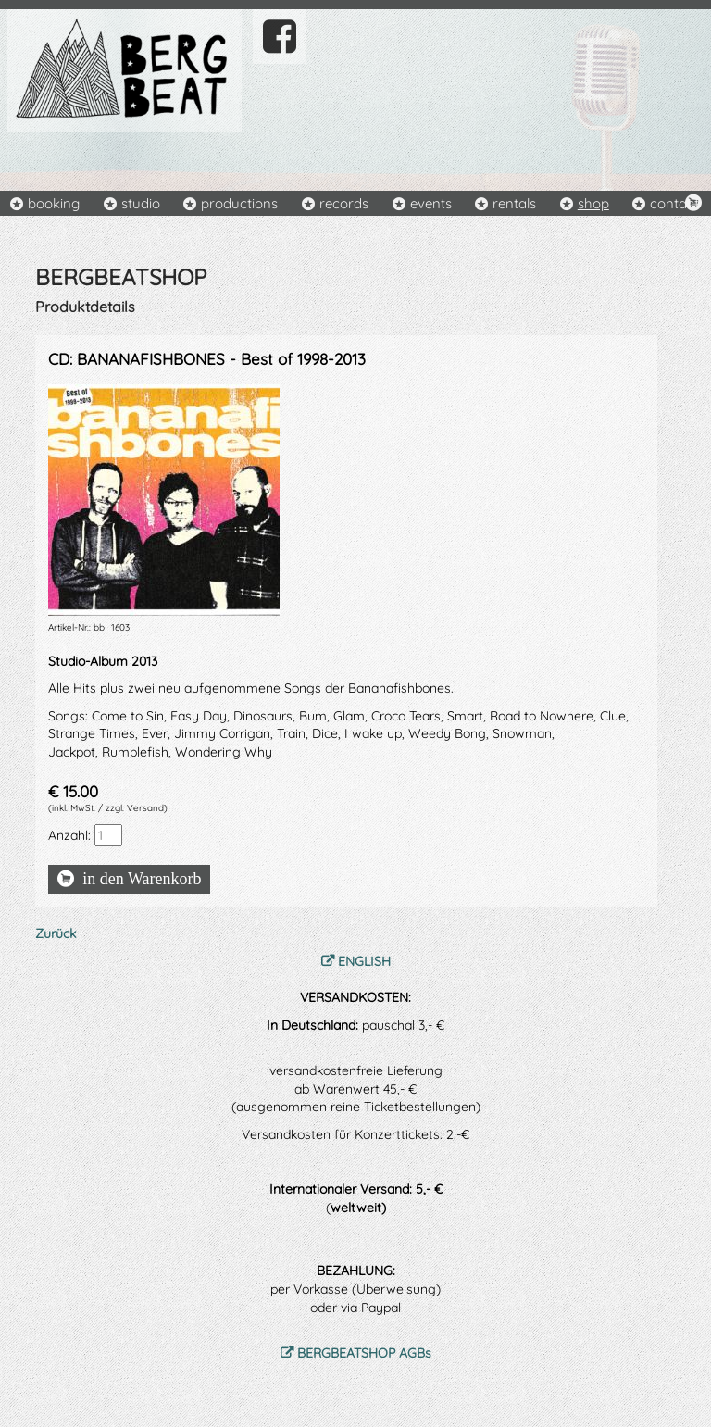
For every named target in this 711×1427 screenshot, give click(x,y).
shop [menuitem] (593, 203)
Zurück (55, 933)
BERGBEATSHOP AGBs (364, 1353)
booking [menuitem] (54, 203)
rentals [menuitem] (514, 203)
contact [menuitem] (674, 203)
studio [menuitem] (140, 203)
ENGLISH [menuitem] (364, 961)
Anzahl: (69, 835)
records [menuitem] (343, 203)
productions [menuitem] (239, 203)
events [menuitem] (431, 203)
